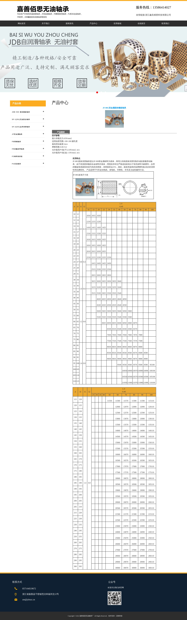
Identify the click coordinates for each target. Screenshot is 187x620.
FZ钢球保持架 (17, 156)
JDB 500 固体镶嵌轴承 (21, 112)
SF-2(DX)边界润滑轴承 (21, 127)
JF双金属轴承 (17, 134)
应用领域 (117, 23)
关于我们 (45, 23)
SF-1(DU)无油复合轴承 (21, 119)
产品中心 (93, 23)
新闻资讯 (69, 23)
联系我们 (165, 23)
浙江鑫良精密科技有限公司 (158, 15)
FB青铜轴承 (16, 141)
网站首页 (21, 23)
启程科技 (119, 616)
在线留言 (141, 23)
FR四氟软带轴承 (18, 149)
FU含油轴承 (16, 164)
